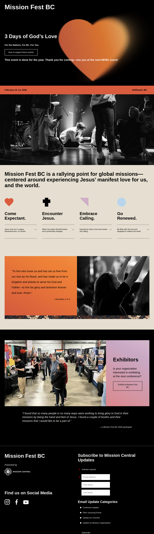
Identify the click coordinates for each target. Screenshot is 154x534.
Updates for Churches (91, 518)
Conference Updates (91, 508)
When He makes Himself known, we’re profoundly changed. (55, 230)
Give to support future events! (21, 52)
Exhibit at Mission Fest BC (127, 386)
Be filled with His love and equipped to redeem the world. (129, 230)
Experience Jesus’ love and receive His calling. (93, 230)
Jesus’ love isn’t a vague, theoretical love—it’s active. (15, 230)
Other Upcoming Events (92, 513)
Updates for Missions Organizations (97, 523)
